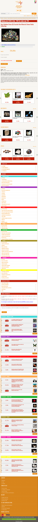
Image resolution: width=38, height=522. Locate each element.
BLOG (32, 15)
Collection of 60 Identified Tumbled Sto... (6, 118)
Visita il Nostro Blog (5, 283)
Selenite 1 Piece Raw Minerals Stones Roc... (6, 137)
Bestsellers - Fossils (5, 417)
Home (2, 18)
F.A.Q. (3, 482)
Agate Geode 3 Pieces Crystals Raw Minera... (6, 156)
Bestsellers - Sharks (5, 376)
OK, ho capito (19, 519)
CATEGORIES (4, 174)
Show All (34, 108)
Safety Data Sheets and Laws (6, 287)
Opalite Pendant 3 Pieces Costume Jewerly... (28, 118)
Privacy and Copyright (6, 508)
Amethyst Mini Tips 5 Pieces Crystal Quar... (18, 118)
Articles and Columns (5, 284)
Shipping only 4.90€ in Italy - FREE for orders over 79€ (15, 21)
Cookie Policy (4, 509)
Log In (25, 15)
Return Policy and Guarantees (7, 505)
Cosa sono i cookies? (19, 521)
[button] (1, 98)
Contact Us (29, 15)
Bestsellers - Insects (5, 336)
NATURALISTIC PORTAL (6, 281)
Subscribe (4, 312)
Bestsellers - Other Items (6, 396)
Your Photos (4, 289)
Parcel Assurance (5, 499)
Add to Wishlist (4, 63)
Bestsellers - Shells (5, 356)
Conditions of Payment (6, 489)
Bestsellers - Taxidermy (6, 437)
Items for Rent (4, 491)
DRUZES (3, 46)
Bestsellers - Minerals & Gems (7, 316)
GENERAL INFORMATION (6, 293)
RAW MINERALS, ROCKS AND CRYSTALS (9, 44)
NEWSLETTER (4, 305)
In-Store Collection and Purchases (8, 492)
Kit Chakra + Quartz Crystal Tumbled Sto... (17, 99)
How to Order (4, 488)
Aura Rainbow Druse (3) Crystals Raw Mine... (28, 99)
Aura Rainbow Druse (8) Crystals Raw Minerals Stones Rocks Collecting (21, 18)
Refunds (3, 506)
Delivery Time (4, 500)
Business (3, 480)
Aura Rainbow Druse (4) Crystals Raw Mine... (6, 99)
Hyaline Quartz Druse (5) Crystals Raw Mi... (28, 137)
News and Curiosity (5, 286)
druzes (5, 18)
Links (2, 290)
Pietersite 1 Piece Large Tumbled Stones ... (28, 156)
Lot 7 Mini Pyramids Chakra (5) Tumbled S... (17, 137)
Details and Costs (5, 497)
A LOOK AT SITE (4, 163)
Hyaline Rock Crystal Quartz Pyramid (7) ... (18, 156)
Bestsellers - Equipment (6, 456)
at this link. (27, 75)
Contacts (3, 483)
